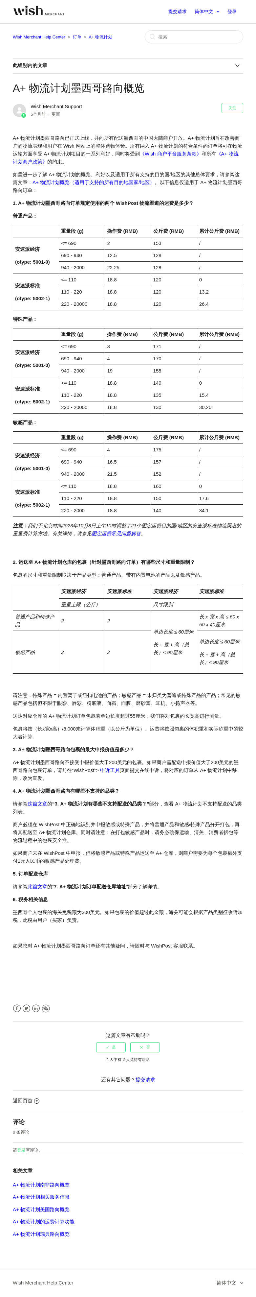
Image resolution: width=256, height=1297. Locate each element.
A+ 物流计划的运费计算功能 (44, 1221)
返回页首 (26, 1100)
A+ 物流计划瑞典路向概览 (41, 1234)
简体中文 (204, 11)
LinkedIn (36, 1008)
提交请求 (177, 11)
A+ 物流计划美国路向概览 (41, 1209)
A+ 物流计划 (100, 37)
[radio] (111, 1047)
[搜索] (194, 36)
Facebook (17, 1008)
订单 (77, 37)
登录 (21, 1150)
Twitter (26, 1008)
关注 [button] (232, 108)
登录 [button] (232, 11)
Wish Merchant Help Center (39, 37)
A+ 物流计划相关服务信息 (41, 1197)
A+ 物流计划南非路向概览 (41, 1185)
